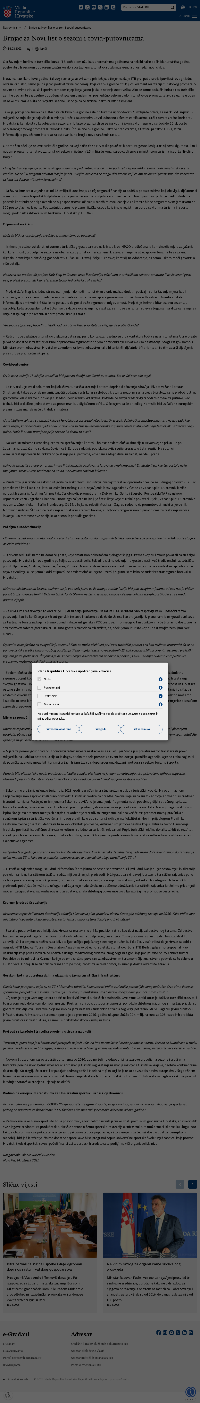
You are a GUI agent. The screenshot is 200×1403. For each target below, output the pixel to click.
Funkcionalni (52, 687)
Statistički (50, 696)
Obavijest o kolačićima (142, 713)
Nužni (47, 679)
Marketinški (51, 704)
